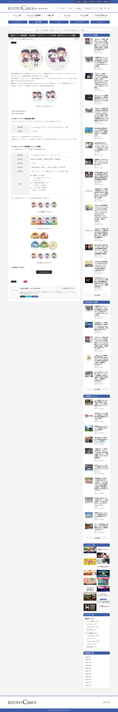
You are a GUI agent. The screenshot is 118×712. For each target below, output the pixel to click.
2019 (87, 676)
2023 (87, 665)
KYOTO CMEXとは (101, 16)
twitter (106, 702)
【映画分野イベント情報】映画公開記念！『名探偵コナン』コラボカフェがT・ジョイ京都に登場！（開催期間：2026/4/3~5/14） (101, 326)
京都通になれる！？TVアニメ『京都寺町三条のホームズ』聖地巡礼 (101, 428)
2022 (87, 668)
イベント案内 (19, 30)
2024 (87, 662)
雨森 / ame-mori (97, 67)
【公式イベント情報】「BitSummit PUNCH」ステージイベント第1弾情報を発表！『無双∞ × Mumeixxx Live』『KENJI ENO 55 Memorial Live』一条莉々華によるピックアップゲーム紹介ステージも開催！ (101, 80)
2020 (87, 673)
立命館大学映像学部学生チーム (100, 442)
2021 (87, 671)
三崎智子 (96, 406)
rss (104, 702)
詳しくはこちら (45, 272)
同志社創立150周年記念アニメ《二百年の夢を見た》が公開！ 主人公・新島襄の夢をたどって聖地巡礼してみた (101, 132)
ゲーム (59, 22)
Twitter (28, 296)
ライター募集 (61, 8)
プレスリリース (91, 626)
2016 (87, 685)
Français (92, 1)
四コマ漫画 (90, 629)
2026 (87, 656)
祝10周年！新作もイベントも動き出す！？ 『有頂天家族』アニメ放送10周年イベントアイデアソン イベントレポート (101, 502)
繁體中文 (106, 1)
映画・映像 (38, 22)
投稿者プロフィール (68, 288)
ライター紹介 (84, 16)
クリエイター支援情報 (34, 16)
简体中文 (99, 1)
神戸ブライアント (97, 530)
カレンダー (67, 16)
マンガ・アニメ (18, 22)
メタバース (100, 22)
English (85, 1)
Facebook (35, 296)
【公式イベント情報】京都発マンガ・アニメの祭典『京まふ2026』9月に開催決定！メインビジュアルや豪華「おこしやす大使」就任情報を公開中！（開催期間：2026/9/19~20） (101, 44)
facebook (109, 702)
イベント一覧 (16, 16)
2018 (87, 679)
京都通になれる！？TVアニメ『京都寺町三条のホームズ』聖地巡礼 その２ (101, 514)
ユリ (95, 153)
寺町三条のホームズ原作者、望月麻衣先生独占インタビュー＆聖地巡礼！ (101, 439)
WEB (23, 296)
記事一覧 (50, 16)
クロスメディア (80, 22)
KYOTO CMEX (24, 288)
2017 (87, 682)
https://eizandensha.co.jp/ (36, 197)
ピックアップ (90, 624)
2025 (87, 659)
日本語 (78, 1)
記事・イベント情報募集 (75, 8)
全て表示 (96, 295)
